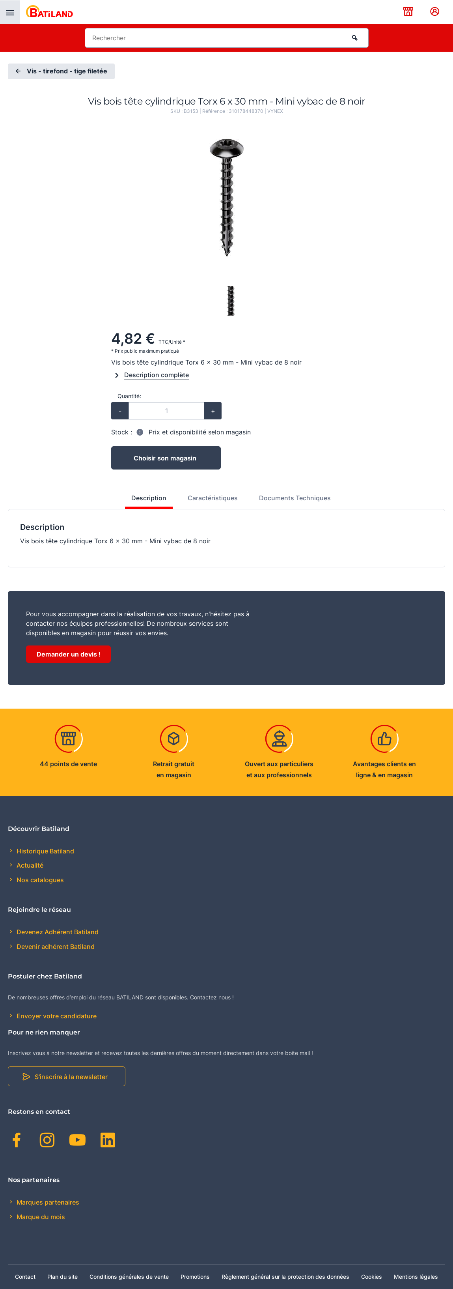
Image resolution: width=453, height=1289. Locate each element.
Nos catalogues (39, 880)
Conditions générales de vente (129, 1276)
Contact (25, 1276)
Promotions (195, 1276)
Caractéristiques (213, 498)
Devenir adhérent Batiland (55, 946)
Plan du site (62, 1276)
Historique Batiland (44, 851)
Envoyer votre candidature (56, 1016)
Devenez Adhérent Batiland (57, 932)
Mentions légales (416, 1276)
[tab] (144, 501)
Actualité (29, 865)
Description (148, 498)
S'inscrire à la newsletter (71, 1077)
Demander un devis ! (69, 654)
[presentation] (10, 12)
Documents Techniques (295, 498)
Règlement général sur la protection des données (285, 1276)
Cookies (371, 1276)
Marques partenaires (47, 1202)
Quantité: (129, 396)
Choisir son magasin (165, 458)
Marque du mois (40, 1217)
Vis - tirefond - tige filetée (60, 71)
